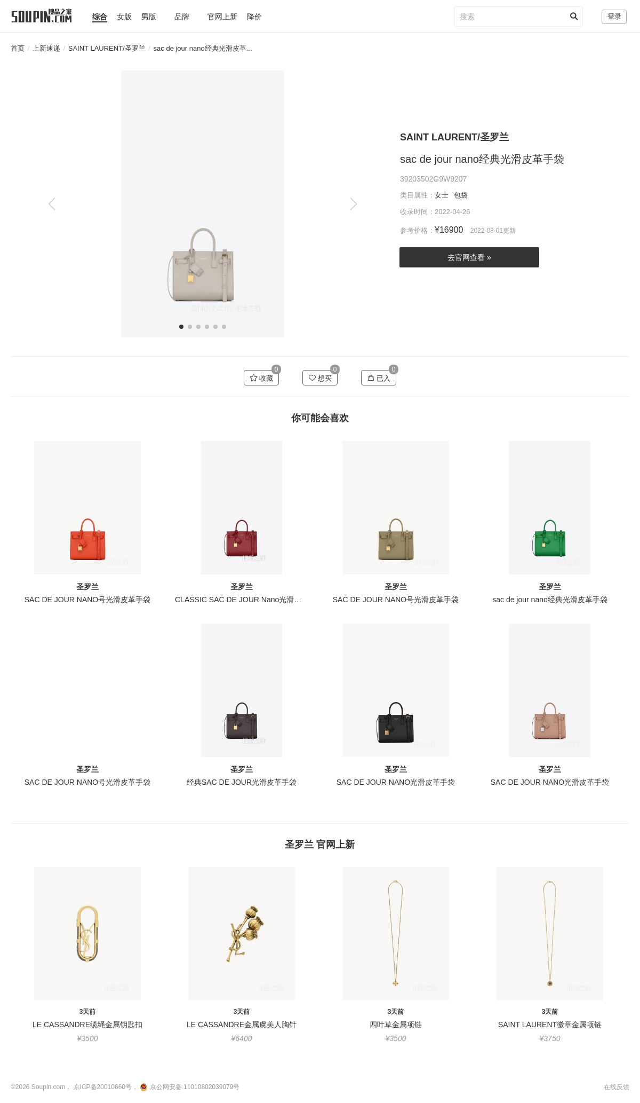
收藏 (262, 378)
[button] (353, 204)
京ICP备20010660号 (103, 1087)
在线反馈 (616, 1087)
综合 (99, 16)
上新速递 (46, 48)
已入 (379, 378)
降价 (254, 16)
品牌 (181, 16)
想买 (320, 378)
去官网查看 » (469, 257)
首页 (18, 48)
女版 (124, 16)
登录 (614, 16)
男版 (148, 16)
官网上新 (222, 16)
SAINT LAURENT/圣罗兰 (107, 48)
